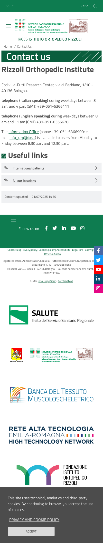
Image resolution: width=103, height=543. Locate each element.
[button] (10, 6)
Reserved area (52, 254)
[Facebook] (98, 250)
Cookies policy (47, 250)
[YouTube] (98, 269)
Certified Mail (65, 281)
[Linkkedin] (98, 278)
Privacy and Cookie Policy (34, 523)
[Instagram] (98, 288)
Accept (31, 535)
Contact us (14, 250)
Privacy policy (29, 250)
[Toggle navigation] (8, 26)
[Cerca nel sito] (95, 6)
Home (8, 46)
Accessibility (63, 250)
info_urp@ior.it (22, 137)
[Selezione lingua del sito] (85, 6)
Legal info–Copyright (84, 250)
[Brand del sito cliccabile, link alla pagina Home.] (51, 31)
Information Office (24, 132)
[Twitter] (98, 259)
